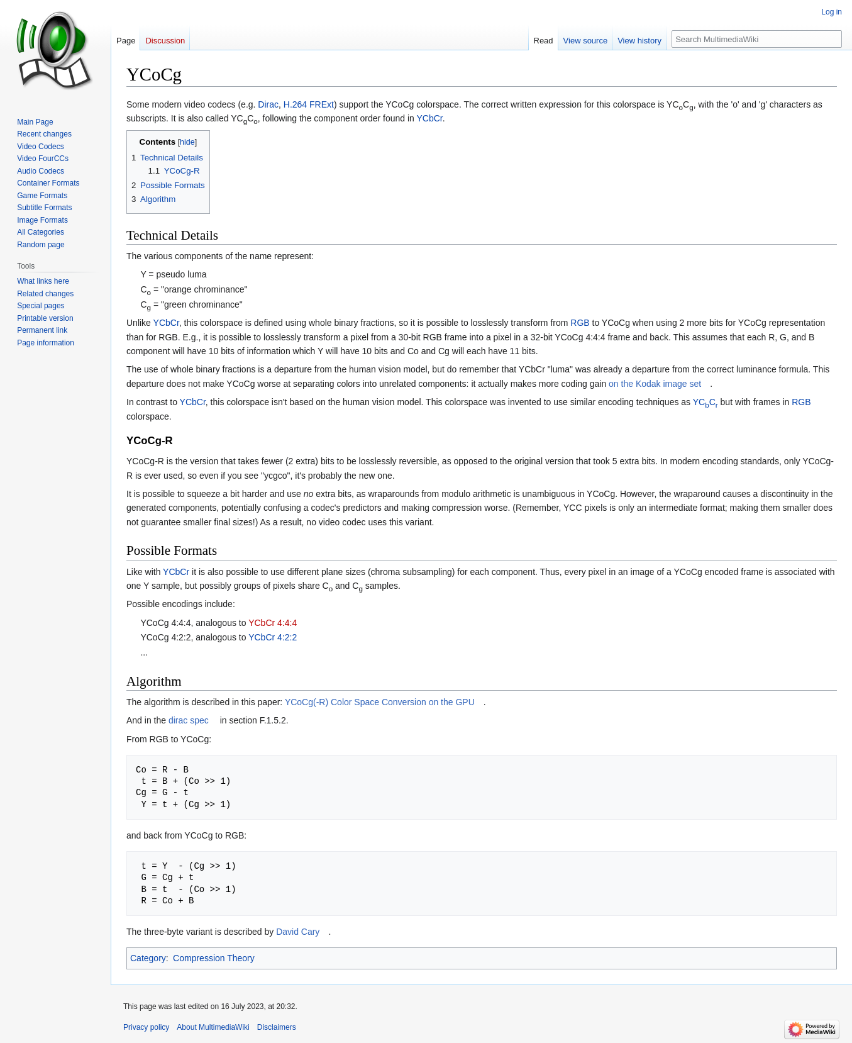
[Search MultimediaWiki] (757, 39)
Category (148, 958)
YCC (705, 402)
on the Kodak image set (655, 384)
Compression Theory (214, 958)
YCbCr (430, 118)
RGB (579, 323)
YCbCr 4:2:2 (272, 637)
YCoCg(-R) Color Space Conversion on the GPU (380, 702)
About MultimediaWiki (213, 1027)
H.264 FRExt (309, 104)
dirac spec (189, 720)
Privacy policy (146, 1027)
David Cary (297, 932)
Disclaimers (276, 1027)
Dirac (268, 104)
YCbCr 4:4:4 (272, 623)
